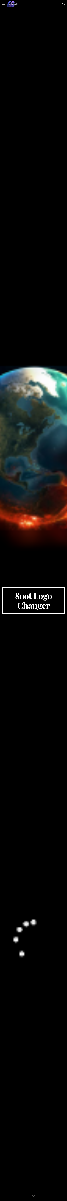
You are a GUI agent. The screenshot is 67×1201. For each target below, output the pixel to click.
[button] (3, 4)
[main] (33, 600)
